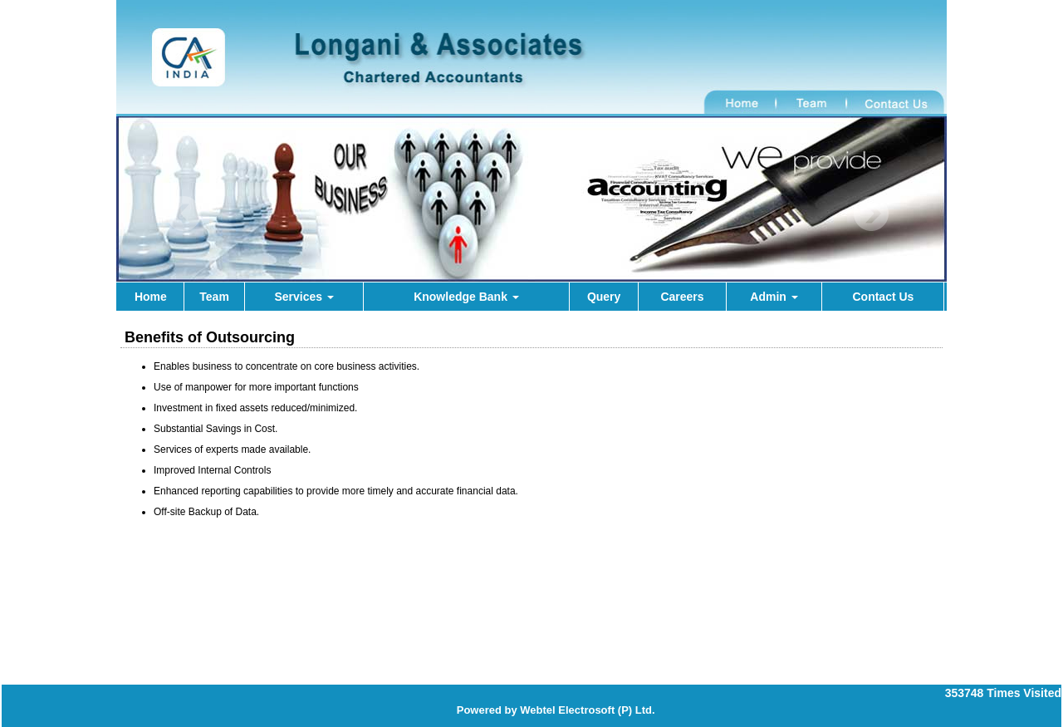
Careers (681, 296)
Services (304, 296)
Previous (184, 214)
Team (214, 296)
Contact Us (883, 296)
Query (603, 296)
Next (871, 214)
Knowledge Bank (466, 296)
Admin (773, 296)
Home (151, 296)
